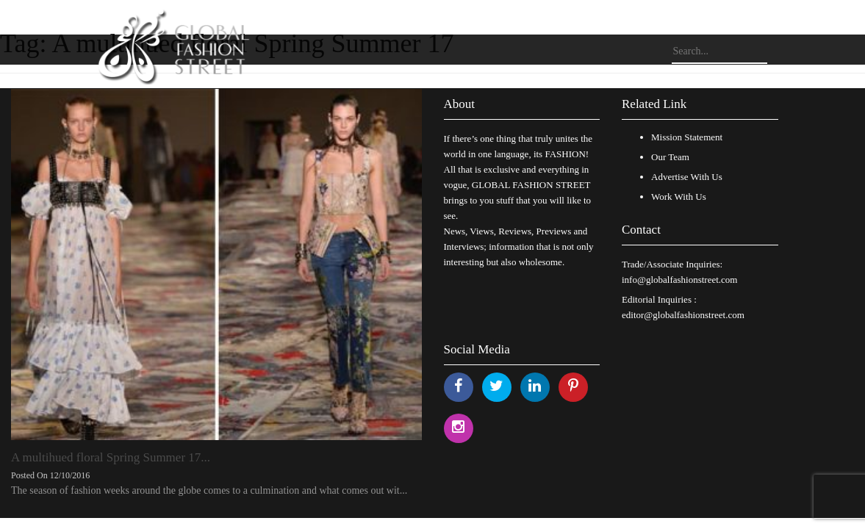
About (459, 104)
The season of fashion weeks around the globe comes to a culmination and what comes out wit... (209, 490)
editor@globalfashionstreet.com (683, 314)
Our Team (670, 156)
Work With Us (678, 196)
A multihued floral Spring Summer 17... (110, 457)
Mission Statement (686, 137)
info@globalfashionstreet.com (679, 279)
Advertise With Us (686, 176)
